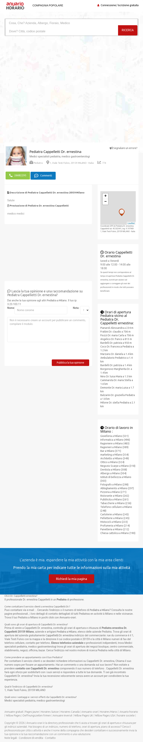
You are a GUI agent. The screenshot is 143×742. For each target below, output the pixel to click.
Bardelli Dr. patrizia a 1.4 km (116, 364)
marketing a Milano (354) (114, 454)
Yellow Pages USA (105, 715)
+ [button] (105, 196)
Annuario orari (89, 711)
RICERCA (128, 31)
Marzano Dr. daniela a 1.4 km (116, 353)
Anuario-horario (129, 711)
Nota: (75, 307)
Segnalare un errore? (123, 148)
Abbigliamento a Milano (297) (117, 487)
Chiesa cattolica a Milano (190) (117, 532)
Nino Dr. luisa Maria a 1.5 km (116, 375)
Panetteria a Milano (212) (114, 528)
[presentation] (35, 351)
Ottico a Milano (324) (112, 461)
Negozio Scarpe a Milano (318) (117, 465)
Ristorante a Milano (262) (114, 495)
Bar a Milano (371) (110, 450)
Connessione (108, 5)
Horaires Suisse (50, 711)
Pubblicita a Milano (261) (114, 499)
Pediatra (36, 163)
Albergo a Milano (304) (113, 472)
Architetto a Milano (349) (114, 458)
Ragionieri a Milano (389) (114, 446)
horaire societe (126, 715)
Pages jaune (32, 711)
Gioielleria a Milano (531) (114, 435)
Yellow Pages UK (83, 715)
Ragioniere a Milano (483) (114, 443)
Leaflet (131, 223)
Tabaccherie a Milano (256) (115, 502)
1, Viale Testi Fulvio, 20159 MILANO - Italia (70, 163)
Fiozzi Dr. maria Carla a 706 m (117, 334)
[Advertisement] (71, 64)
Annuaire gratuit (13, 711)
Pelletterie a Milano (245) (114, 517)
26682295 (17, 175)
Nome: (9, 307)
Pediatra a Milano (57, 300)
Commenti (43, 175)
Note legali (10, 737)
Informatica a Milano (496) (115, 439)
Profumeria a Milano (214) (115, 525)
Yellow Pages (13, 715)
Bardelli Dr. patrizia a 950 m (116, 342)
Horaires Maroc (109, 711)
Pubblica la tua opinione (70, 362)
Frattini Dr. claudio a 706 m (115, 331)
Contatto (50, 737)
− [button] (105, 201)
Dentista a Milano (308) (113, 469)
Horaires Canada (70, 711)
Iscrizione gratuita (128, 5)
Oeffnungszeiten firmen (37, 715)
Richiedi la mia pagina (71, 578)
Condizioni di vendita (31, 737)
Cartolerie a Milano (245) (114, 514)
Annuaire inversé (62, 715)
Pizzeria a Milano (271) (113, 491)
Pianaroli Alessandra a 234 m (116, 327)
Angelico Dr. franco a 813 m (116, 338)
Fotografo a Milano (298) (114, 484)
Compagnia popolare (47, 5)
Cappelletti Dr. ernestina (60, 635)
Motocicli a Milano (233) (114, 521)
